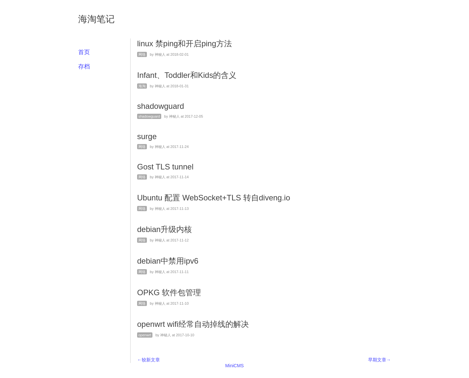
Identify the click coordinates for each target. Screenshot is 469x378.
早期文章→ (379, 359)
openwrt (144, 335)
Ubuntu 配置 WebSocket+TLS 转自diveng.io (213, 197)
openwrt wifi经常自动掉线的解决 (193, 324)
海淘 (142, 86)
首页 (84, 52)
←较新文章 (148, 359)
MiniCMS (234, 365)
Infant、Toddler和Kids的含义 (186, 75)
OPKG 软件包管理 (169, 292)
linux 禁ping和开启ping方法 (184, 43)
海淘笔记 (96, 19)
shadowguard (160, 106)
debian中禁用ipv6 (167, 260)
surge (147, 136)
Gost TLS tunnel (165, 166)
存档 (84, 66)
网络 (142, 54)
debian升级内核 (164, 229)
